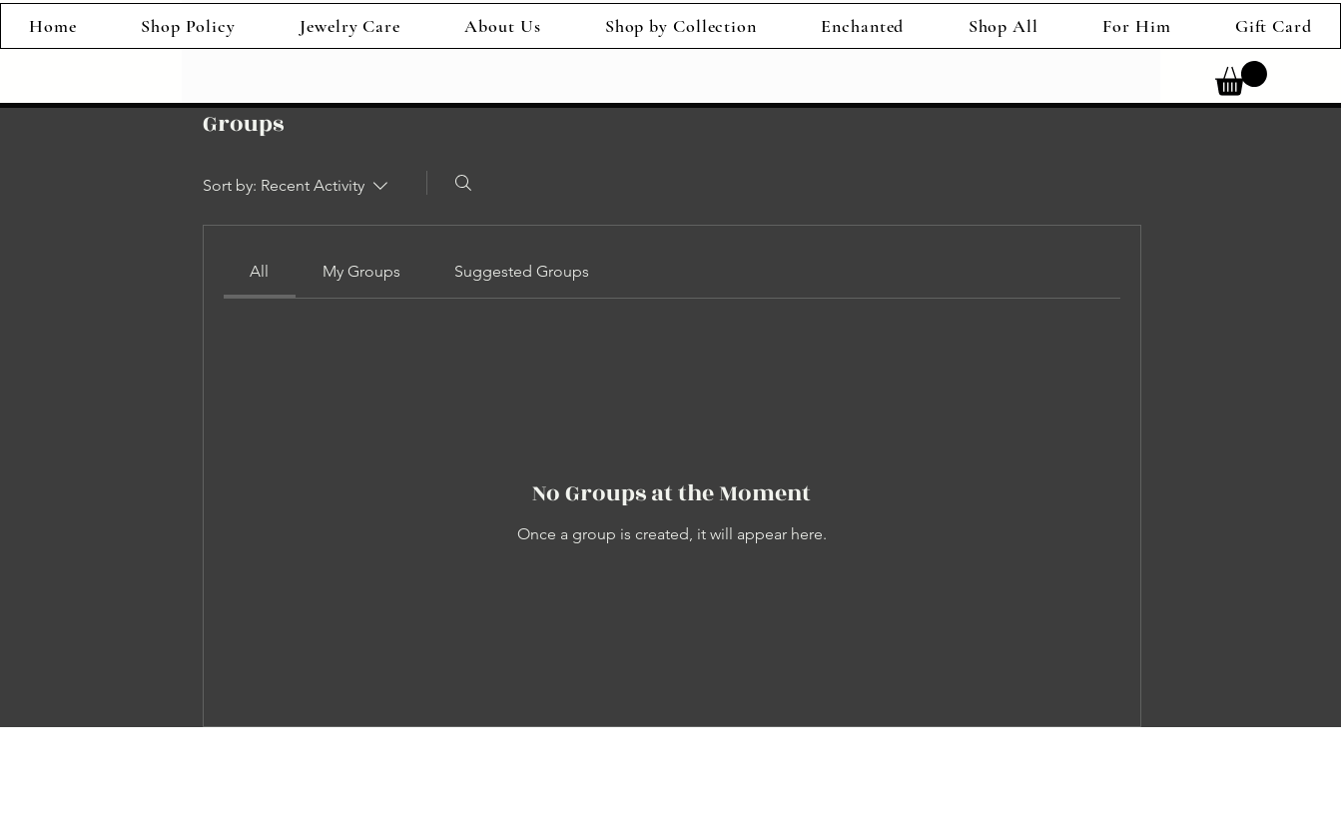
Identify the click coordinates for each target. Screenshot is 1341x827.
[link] (1241, 78)
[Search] (463, 183)
